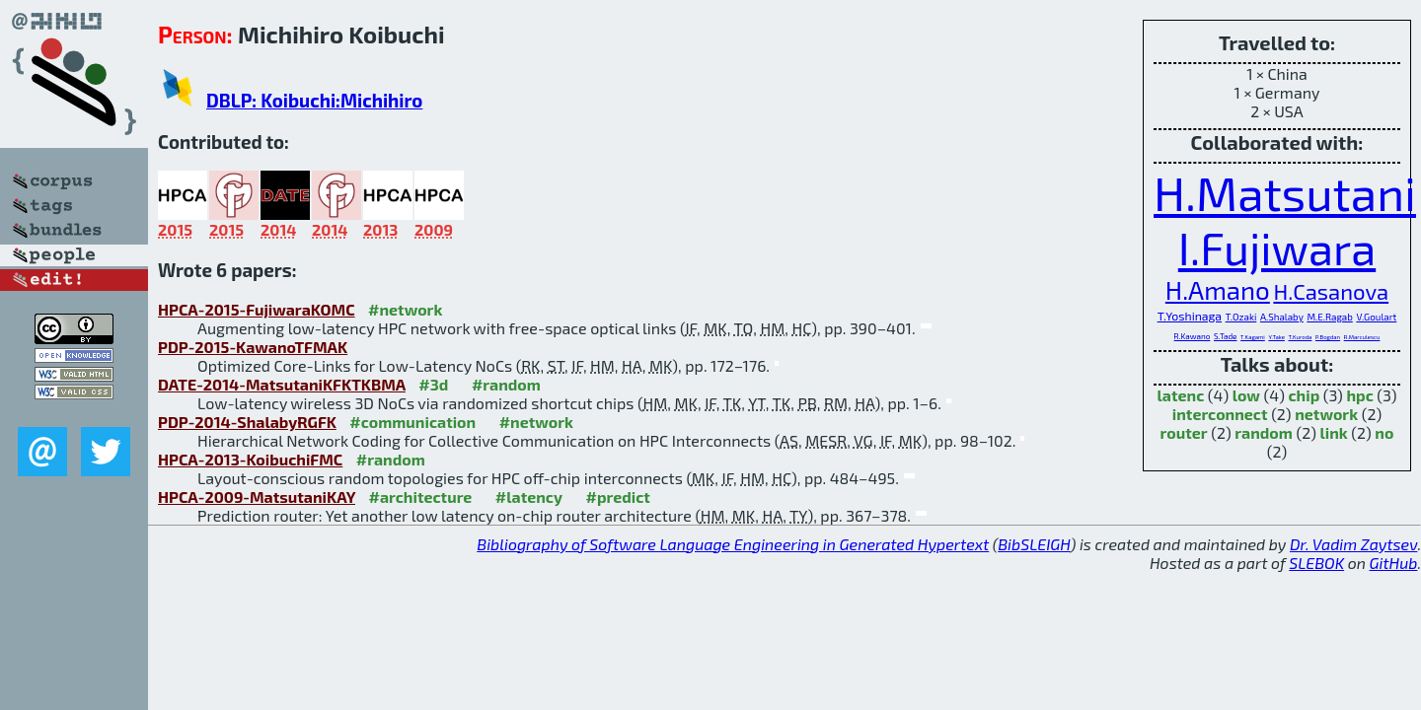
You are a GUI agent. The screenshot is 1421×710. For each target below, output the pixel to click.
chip (1303, 395)
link (1333, 432)
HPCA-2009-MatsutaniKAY (256, 496)
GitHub (1394, 562)
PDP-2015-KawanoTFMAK (252, 346)
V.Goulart (1376, 316)
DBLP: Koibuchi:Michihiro (314, 100)
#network (405, 309)
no (1384, 432)
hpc (1359, 395)
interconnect (1220, 413)
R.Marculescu (1362, 336)
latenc (1181, 395)
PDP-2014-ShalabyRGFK (247, 421)
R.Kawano (1192, 336)
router (1184, 432)
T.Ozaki (1241, 316)
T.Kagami (1252, 336)
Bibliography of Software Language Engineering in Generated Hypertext (733, 543)
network (1326, 413)
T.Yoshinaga (1190, 315)
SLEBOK (1316, 562)
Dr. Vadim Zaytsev (1353, 543)
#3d (433, 384)
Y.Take (1276, 336)
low (1246, 395)
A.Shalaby (1282, 316)
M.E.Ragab (1329, 316)
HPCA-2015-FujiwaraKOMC (256, 309)
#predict (618, 496)
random (1263, 432)
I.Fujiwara (1277, 247)
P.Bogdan (1327, 336)
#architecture (420, 496)
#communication (412, 421)
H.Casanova (1330, 291)
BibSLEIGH (1034, 543)
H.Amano (1217, 289)
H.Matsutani (1285, 192)
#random (506, 384)
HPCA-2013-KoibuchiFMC (250, 459)
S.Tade (1225, 336)
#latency (528, 496)
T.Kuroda (1299, 336)
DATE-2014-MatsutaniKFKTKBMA (282, 384)
